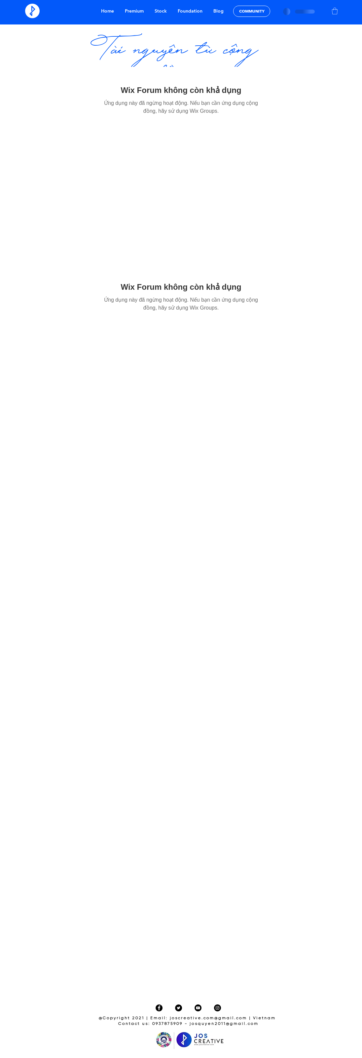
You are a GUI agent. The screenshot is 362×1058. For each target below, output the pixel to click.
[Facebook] (159, 1007)
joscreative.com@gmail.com (208, 1018)
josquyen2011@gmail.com (224, 1024)
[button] (335, 11)
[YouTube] (198, 1007)
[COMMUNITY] (251, 11)
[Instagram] (217, 1007)
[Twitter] (178, 1007)
